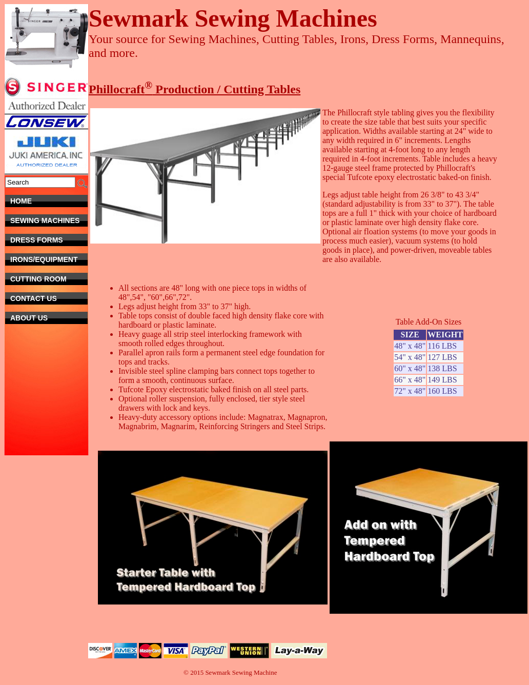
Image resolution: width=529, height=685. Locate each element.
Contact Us (45, 298)
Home (49, 201)
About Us (49, 318)
